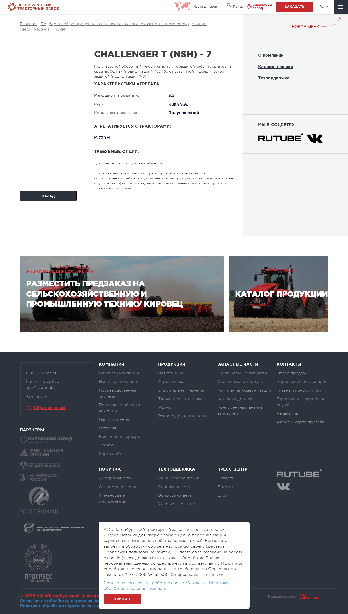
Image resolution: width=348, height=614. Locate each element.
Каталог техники (275, 67)
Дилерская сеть (115, 478)
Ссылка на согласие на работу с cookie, (145, 582)
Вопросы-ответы (175, 495)
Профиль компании (119, 373)
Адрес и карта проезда (300, 422)
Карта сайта (111, 453)
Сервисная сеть (174, 486)
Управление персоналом (302, 381)
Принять (122, 599)
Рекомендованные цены (182, 416)
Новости (226, 478)
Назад (48, 196)
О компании (271, 55)
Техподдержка (273, 78)
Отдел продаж (291, 373)
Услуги (165, 407)
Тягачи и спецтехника (180, 399)
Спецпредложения (118, 486)
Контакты (37, 396)
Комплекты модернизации (244, 390)
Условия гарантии (176, 504)
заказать (294, 6)
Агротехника (171, 381)
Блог (222, 495)
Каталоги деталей (235, 399)
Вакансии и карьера (119, 436)
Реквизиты (287, 413)
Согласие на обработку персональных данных (69, 601)
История (107, 428)
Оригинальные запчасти (242, 373)
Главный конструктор (299, 390)
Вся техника (170, 373)
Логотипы (227, 486)
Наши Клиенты (114, 419)
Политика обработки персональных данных (66, 606)
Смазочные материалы (240, 381)
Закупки (107, 445)
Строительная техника (181, 390)
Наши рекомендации (179, 478)
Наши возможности (119, 381)
